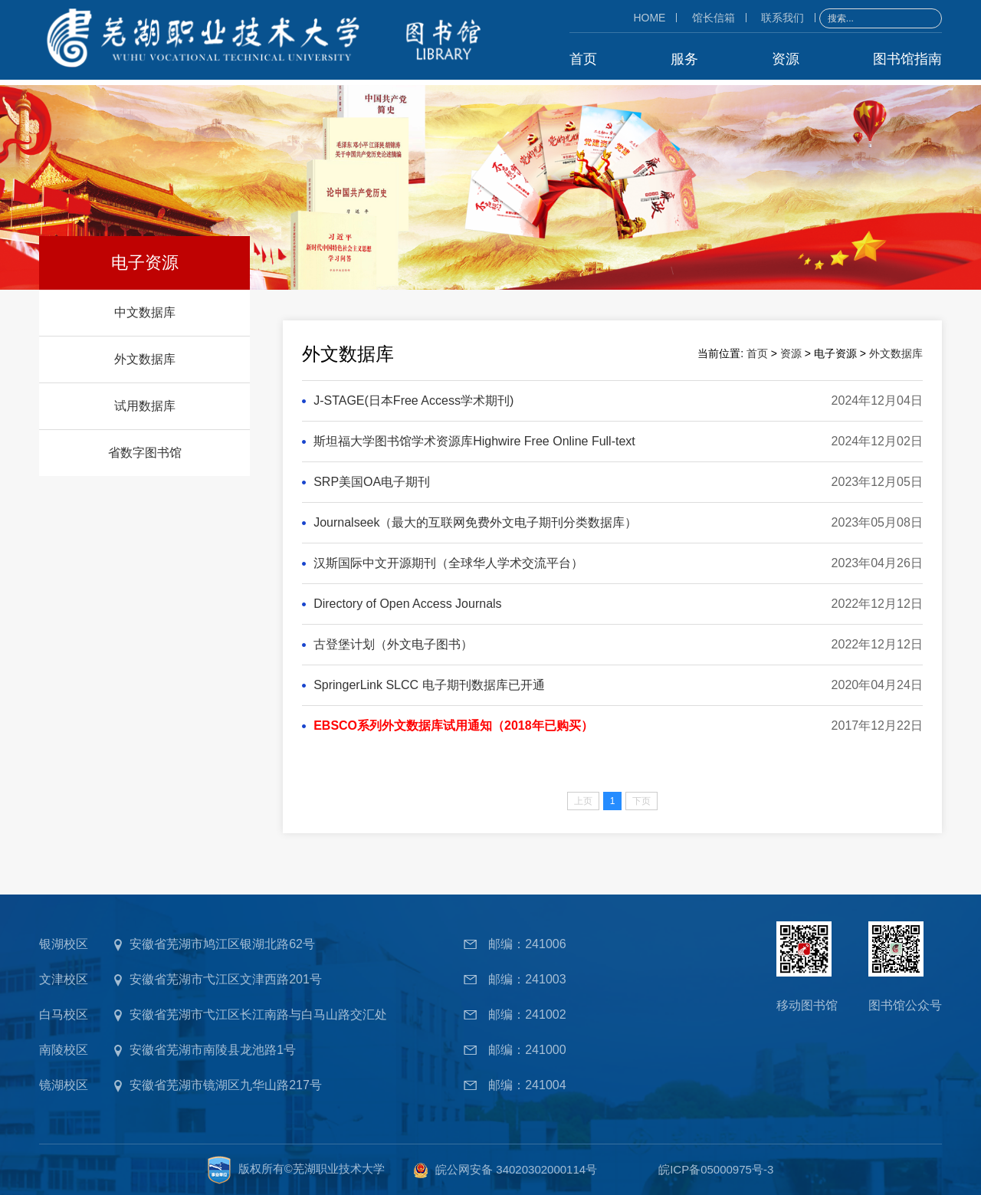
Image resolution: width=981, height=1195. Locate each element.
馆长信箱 (713, 17)
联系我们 (782, 17)
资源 (785, 58)
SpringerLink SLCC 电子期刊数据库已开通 (428, 684)
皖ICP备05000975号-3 (715, 1168)
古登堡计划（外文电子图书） (393, 643)
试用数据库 (145, 405)
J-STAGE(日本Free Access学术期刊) (413, 399)
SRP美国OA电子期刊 (371, 481)
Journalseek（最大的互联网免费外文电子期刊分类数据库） (475, 521)
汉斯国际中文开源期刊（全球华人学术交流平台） (448, 562)
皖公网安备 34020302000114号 (516, 1168)
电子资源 (145, 261)
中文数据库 (145, 311)
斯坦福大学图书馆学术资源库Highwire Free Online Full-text (474, 440)
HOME (649, 17)
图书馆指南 (907, 58)
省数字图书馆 (145, 451)
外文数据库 (145, 358)
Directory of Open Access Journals (407, 602)
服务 (684, 58)
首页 (583, 58)
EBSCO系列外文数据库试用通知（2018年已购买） (453, 724)
